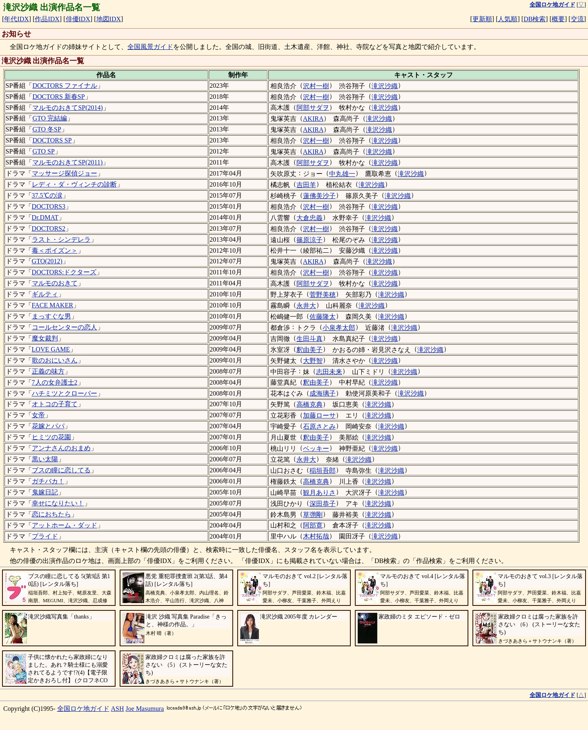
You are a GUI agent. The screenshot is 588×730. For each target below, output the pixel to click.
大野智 (313, 360)
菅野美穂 (323, 294)
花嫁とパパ (48, 426)
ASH (117, 708)
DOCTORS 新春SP (58, 96)
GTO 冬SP (46, 129)
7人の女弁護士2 (55, 382)
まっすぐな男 (51, 316)
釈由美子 (309, 349)
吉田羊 (306, 184)
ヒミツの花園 (51, 437)
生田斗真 (309, 338)
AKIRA (313, 118)
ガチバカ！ (48, 481)
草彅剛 (313, 514)
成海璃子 (323, 393)
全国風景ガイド (150, 46)
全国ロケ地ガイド (83, 708)
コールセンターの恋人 (64, 327)
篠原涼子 (309, 239)
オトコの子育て (55, 404)
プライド (45, 536)
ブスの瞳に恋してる (61, 470)
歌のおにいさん (55, 360)
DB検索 (534, 19)
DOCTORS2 (48, 228)
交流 (577, 19)
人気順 (507, 19)
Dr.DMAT (45, 217)
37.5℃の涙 (47, 195)
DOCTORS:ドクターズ (64, 272)
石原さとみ (319, 426)
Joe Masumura (145, 708)
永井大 (306, 305)
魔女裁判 (45, 338)
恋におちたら (51, 514)
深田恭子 (323, 503)
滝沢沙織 (385, 85)
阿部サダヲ (312, 107)
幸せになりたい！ (58, 503)
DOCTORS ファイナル (64, 85)
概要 (558, 19)
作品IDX (47, 19)
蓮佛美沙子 (319, 195)
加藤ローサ (319, 415)
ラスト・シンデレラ (61, 239)
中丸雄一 (342, 173)
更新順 (482, 19)
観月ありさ (319, 492)
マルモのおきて (55, 283)
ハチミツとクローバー (64, 393)
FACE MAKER (53, 305)
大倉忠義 (309, 217)
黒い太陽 (45, 459)
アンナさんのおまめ (61, 448)
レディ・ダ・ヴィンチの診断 (74, 184)
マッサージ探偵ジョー (64, 173)
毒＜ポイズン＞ (55, 250)
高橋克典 (309, 404)
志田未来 (329, 371)
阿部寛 (313, 525)
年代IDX (16, 19)
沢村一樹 (316, 85)
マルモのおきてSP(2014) (67, 107)
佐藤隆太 (323, 316)
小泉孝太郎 (339, 327)
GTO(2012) (47, 261)
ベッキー (316, 448)
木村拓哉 (316, 536)
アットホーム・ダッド (64, 525)
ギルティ (45, 294)
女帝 (38, 415)
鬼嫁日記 (45, 492)
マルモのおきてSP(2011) (67, 162)
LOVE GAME (51, 349)
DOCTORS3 (48, 206)
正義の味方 (48, 371)
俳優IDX (78, 19)
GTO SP (43, 151)
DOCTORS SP (51, 140)
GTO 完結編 (49, 118)
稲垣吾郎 (323, 470)
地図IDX (108, 19)
